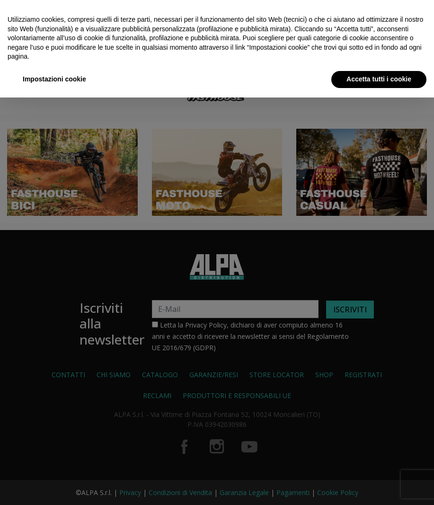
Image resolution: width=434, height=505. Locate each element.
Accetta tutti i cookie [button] (378, 79)
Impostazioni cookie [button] (54, 79)
